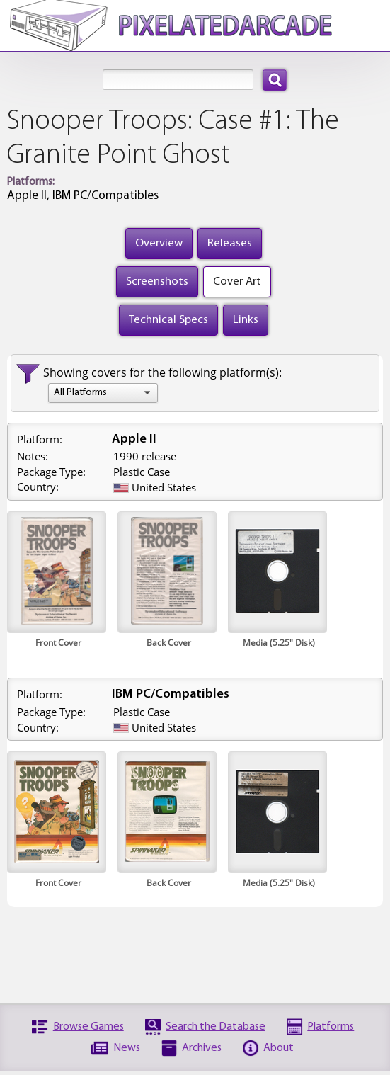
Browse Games (88, 1027)
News (126, 1048)
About (278, 1048)
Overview (159, 243)
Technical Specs (168, 320)
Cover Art (237, 281)
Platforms (330, 1027)
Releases (229, 243)
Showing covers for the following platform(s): (162, 372)
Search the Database (215, 1027)
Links (245, 320)
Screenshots (157, 281)
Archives (202, 1048)
